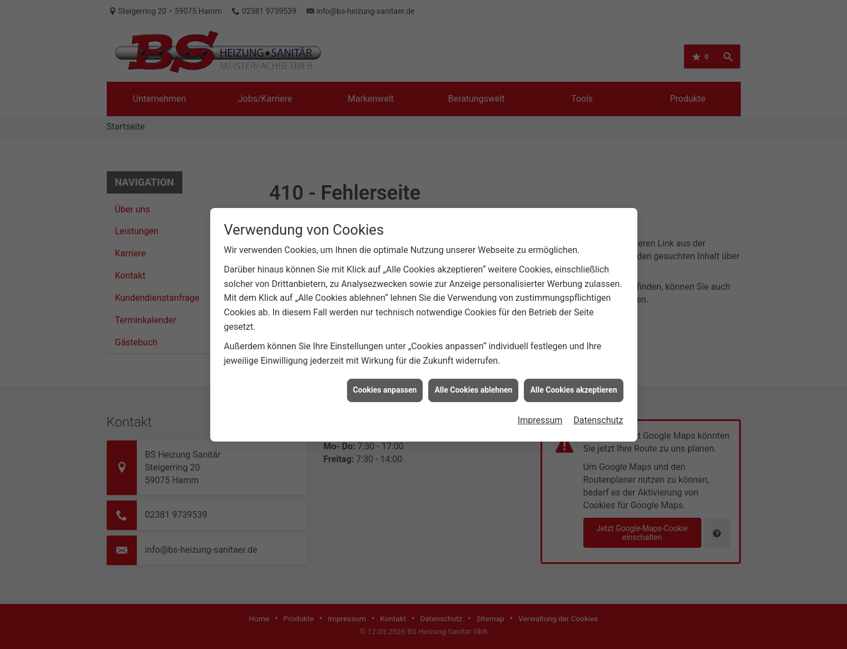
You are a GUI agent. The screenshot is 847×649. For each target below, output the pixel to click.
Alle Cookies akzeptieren (573, 387)
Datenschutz (598, 417)
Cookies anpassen (385, 387)
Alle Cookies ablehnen (473, 387)
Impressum (540, 417)
